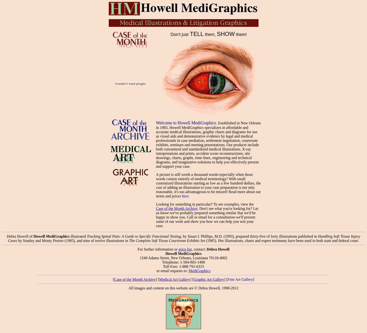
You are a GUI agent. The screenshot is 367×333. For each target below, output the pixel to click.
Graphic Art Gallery (209, 279)
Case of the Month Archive (176, 209)
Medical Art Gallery (174, 279)
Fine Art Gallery (240, 279)
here (185, 196)
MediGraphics (200, 271)
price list (185, 249)
